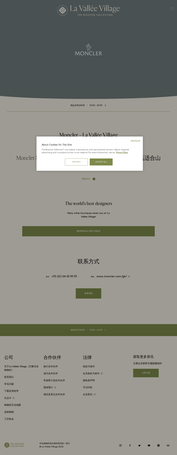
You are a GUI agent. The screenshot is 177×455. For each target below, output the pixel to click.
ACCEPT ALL (101, 162)
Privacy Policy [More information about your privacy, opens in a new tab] (122, 153)
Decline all (135, 141)
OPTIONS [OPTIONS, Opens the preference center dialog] (76, 162)
